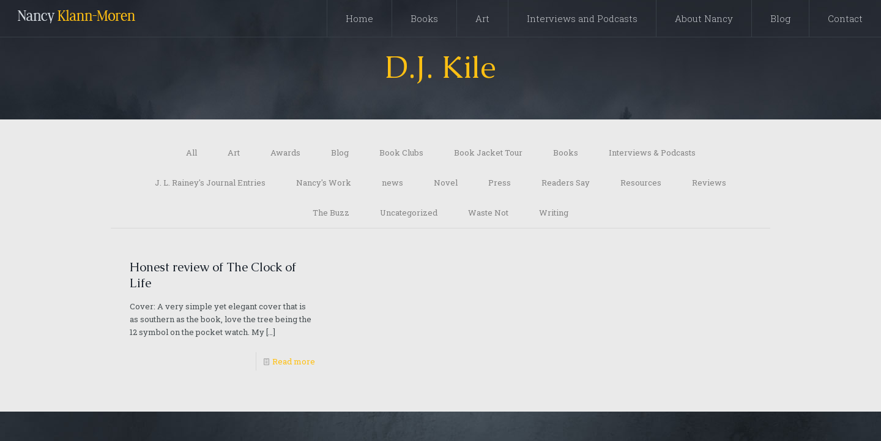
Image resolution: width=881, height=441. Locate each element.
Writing (553, 212)
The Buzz (331, 212)
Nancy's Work (323, 182)
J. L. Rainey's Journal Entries (210, 182)
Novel (446, 182)
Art (234, 152)
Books (565, 152)
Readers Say (565, 182)
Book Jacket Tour (488, 152)
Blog (340, 152)
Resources (640, 182)
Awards (285, 152)
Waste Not (488, 212)
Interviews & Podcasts (652, 152)
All (191, 152)
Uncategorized (408, 212)
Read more (293, 361)
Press (499, 182)
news (392, 182)
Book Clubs (401, 152)
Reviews (709, 182)
